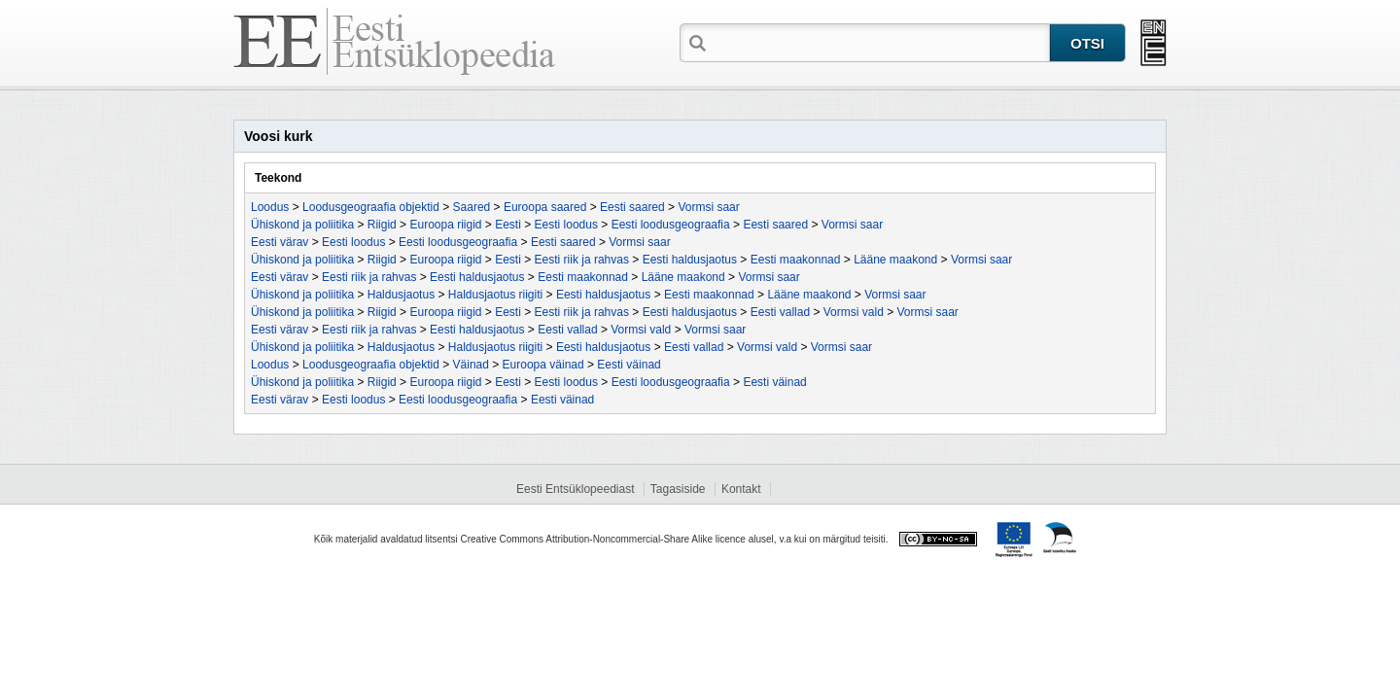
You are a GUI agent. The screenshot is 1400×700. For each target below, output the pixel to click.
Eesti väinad (628, 364)
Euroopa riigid (445, 224)
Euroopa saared (545, 207)
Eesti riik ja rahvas (582, 259)
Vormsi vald (853, 312)
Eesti (508, 224)
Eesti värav (279, 242)
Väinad (471, 364)
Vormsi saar (708, 207)
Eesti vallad (780, 312)
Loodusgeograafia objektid (370, 207)
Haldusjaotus (401, 294)
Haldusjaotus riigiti (495, 294)
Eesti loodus (566, 224)
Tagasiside (678, 489)
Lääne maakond (895, 259)
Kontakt (741, 489)
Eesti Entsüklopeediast (575, 489)
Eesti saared (632, 207)
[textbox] (880, 42)
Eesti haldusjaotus (690, 259)
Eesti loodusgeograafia (671, 224)
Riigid (382, 224)
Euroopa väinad (543, 364)
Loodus (270, 207)
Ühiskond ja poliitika (302, 224)
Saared (472, 207)
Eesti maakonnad (796, 259)
